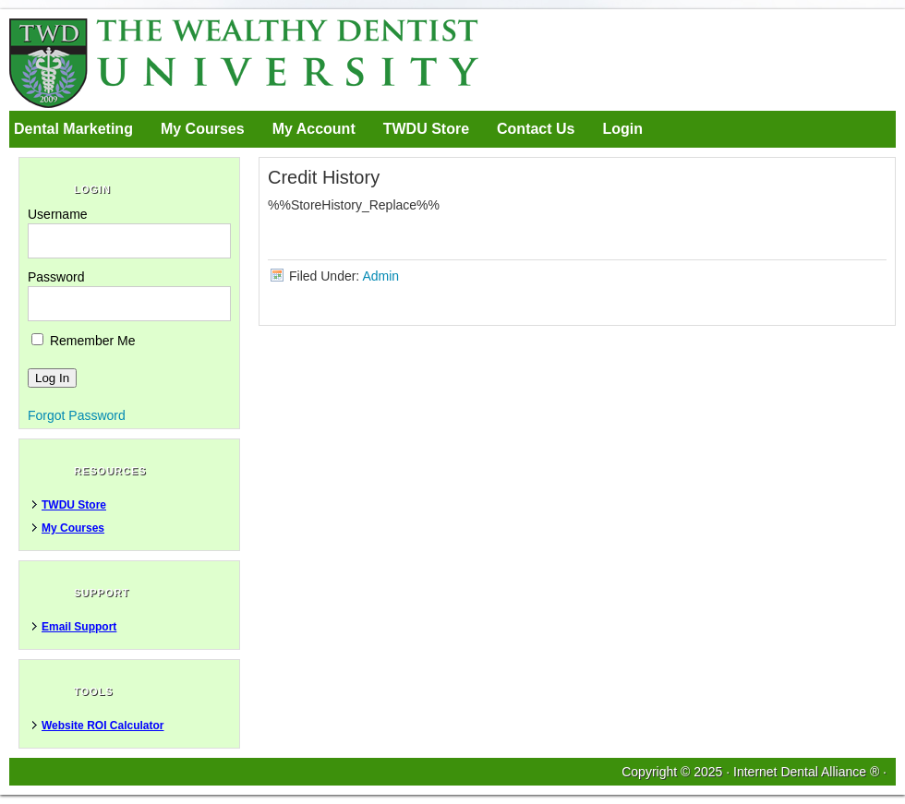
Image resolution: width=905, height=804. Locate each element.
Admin (380, 276)
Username (58, 214)
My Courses (203, 129)
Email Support (79, 626)
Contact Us (535, 129)
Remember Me (83, 340)
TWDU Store (426, 129)
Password (56, 277)
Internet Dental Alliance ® (806, 771)
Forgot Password (77, 415)
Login (622, 129)
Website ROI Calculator (102, 725)
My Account (314, 129)
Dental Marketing (73, 129)
